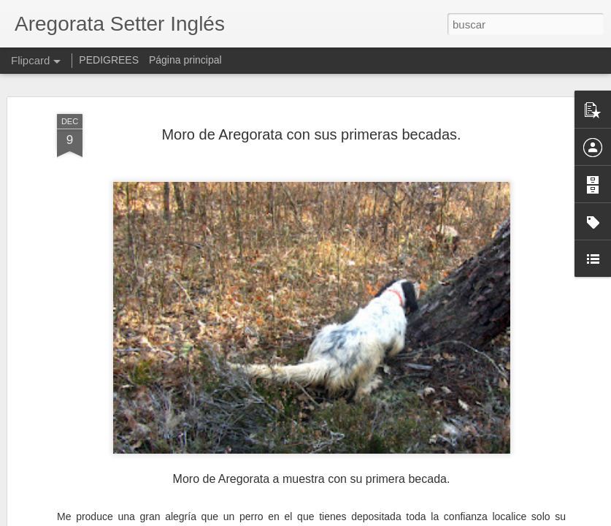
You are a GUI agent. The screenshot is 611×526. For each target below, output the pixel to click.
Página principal (185, 60)
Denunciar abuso (410, 518)
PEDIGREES (109, 60)
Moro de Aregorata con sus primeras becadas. (311, 84)
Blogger (362, 518)
